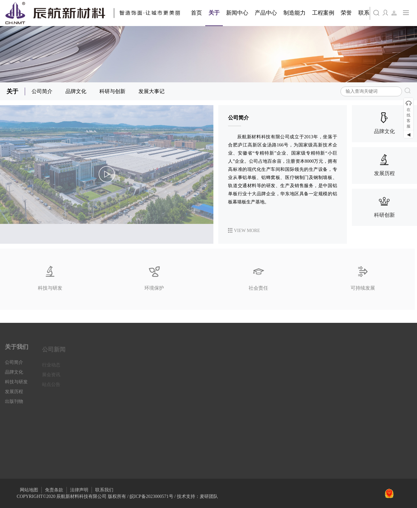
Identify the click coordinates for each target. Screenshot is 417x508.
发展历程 (14, 395)
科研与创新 (112, 91)
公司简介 (42, 91)
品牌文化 (75, 91)
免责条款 (54, 489)
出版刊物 (14, 405)
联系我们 (104, 489)
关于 (12, 91)
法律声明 (79, 489)
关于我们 (16, 350)
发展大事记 (151, 91)
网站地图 (29, 489)
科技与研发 (16, 385)
